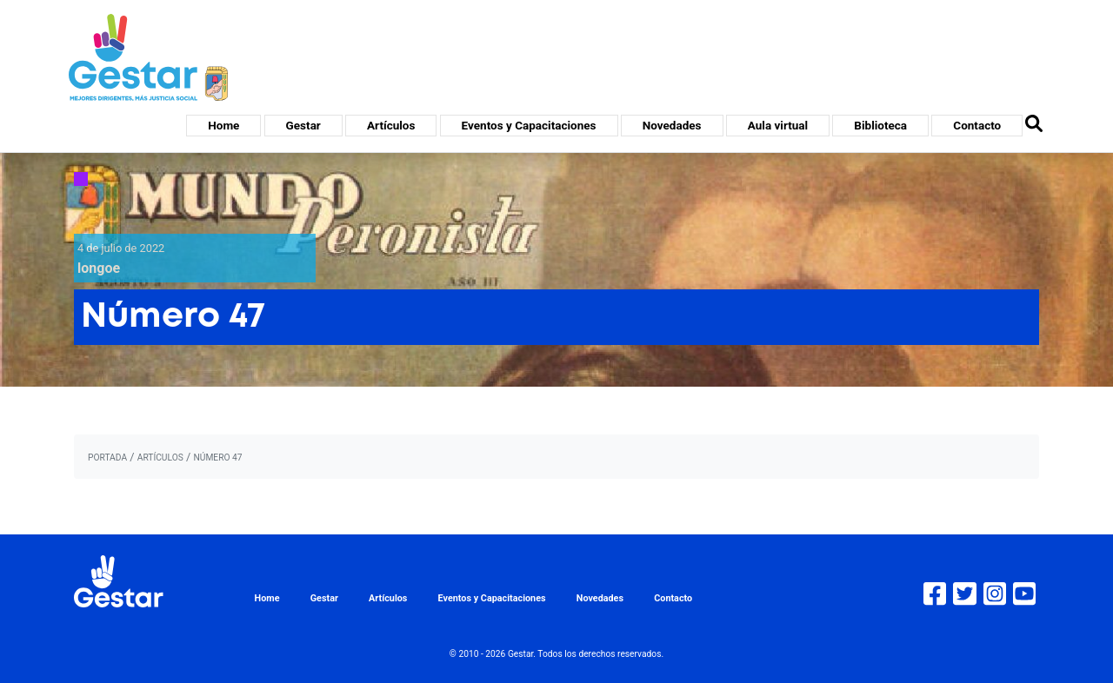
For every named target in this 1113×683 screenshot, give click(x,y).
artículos (160, 457)
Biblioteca (880, 125)
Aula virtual (778, 125)
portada (107, 457)
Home (223, 125)
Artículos (391, 125)
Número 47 (217, 457)
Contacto (977, 125)
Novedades (672, 125)
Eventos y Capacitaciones (529, 125)
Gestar (303, 125)
